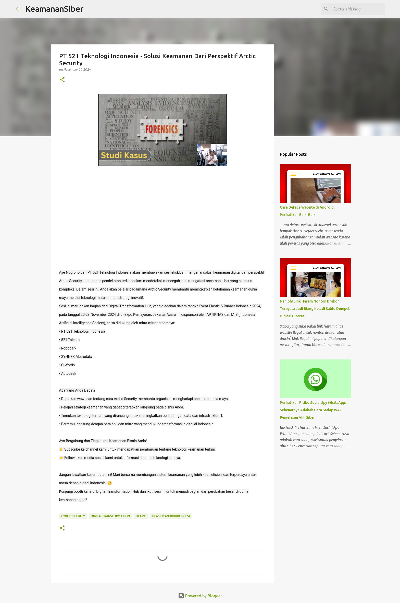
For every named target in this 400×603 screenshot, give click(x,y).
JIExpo (141, 516)
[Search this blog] (358, 9)
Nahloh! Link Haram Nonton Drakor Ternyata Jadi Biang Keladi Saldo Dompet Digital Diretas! (315, 308)
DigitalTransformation (110, 516)
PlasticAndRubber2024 (171, 516)
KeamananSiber (54, 8)
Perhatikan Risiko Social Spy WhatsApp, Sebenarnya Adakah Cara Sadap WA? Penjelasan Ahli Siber (313, 410)
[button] (62, 80)
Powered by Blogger (200, 596)
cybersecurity (73, 516)
